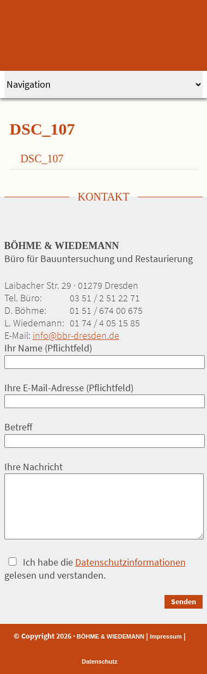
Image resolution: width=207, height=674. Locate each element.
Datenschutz (99, 661)
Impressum (166, 636)
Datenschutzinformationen (130, 562)
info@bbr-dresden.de (76, 335)
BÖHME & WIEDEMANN (110, 636)
